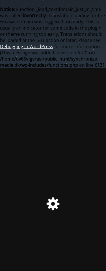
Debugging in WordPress (26, 46)
